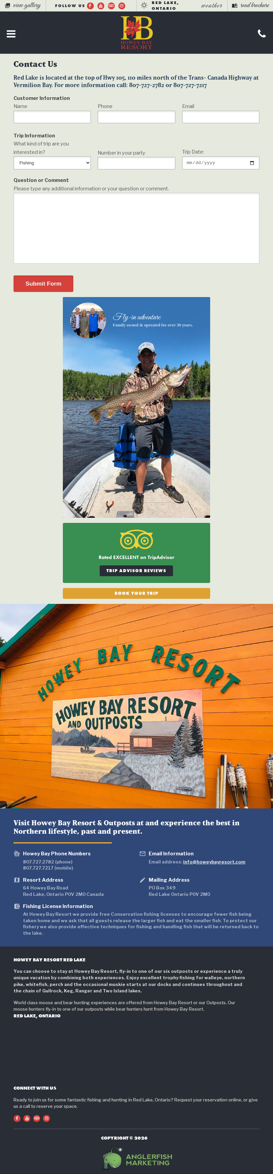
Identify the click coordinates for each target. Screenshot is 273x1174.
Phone (105, 106)
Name (20, 106)
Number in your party (121, 153)
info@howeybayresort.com (214, 861)
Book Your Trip (136, 593)
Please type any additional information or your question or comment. (91, 189)
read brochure (250, 5)
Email (188, 106)
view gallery (23, 5)
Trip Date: (193, 151)
